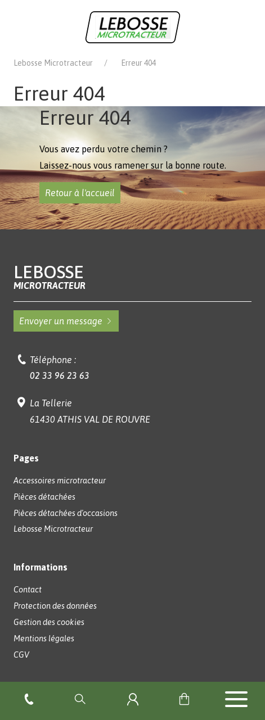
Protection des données (55, 605)
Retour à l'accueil (80, 193)
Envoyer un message (66, 321)
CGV (21, 654)
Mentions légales (44, 638)
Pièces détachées (44, 496)
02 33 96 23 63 (59, 375)
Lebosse (133, 277)
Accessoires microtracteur (60, 480)
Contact (28, 589)
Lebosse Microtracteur (53, 62)
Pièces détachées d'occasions (66, 513)
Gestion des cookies (49, 622)
